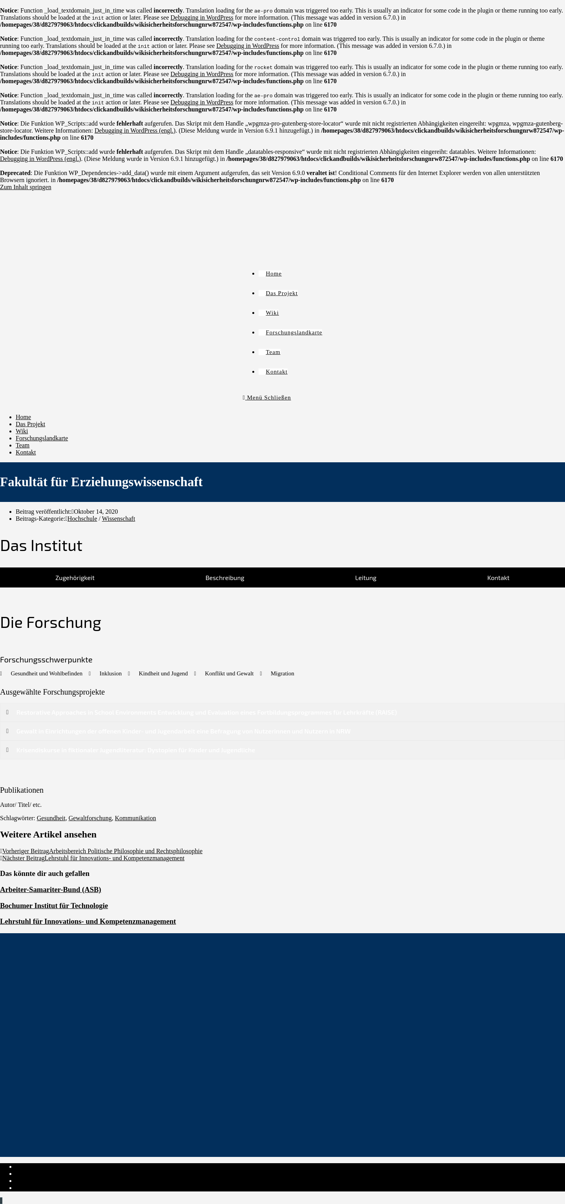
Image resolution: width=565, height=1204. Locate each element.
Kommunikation (135, 818)
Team (22, 445)
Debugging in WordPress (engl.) (135, 130)
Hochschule (82, 518)
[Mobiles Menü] (267, 397)
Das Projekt (30, 424)
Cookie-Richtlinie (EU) (45, 1180)
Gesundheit (51, 818)
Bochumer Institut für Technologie (54, 905)
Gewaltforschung (90, 818)
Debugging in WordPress (202, 17)
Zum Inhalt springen (25, 187)
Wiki (22, 431)
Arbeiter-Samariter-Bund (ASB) (50, 889)
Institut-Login (33, 1187)
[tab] (75, 577)
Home (23, 417)
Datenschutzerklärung (43, 1173)
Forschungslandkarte (42, 438)
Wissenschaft (118, 518)
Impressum (30, 1166)
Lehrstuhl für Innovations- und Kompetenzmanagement (88, 921)
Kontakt (26, 452)
